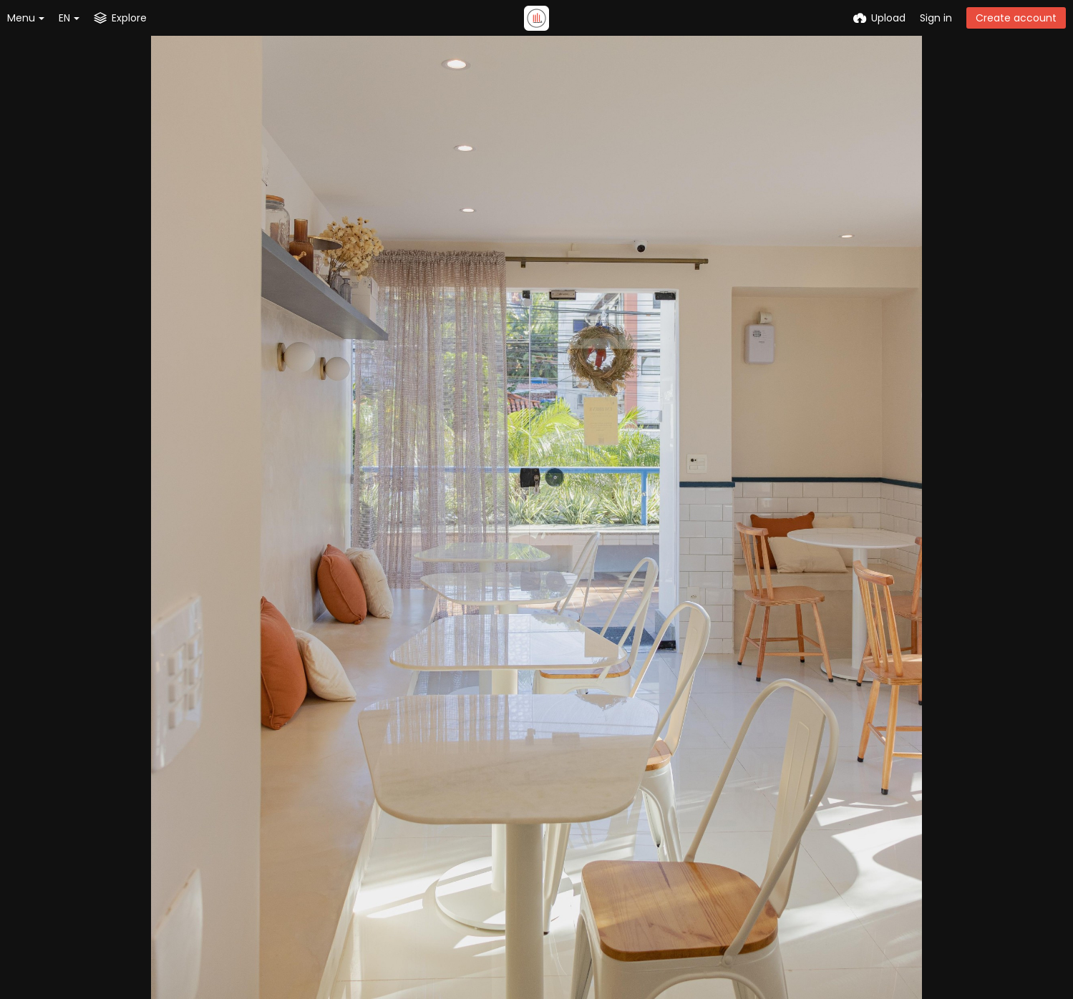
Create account (1016, 18)
